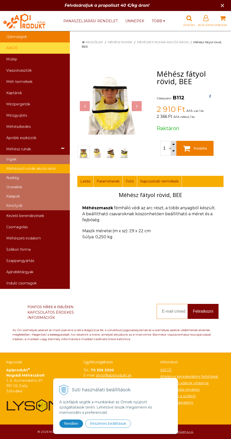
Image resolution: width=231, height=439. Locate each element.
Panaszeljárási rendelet (90, 21)
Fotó (130, 181)
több (158, 21)
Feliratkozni (203, 311)
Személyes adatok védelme (184, 383)
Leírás (85, 181)
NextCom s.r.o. (183, 432)
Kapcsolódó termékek (159, 181)
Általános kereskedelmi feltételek (189, 376)
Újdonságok (16, 36)
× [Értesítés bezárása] (222, 5)
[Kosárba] (195, 148)
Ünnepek (134, 21)
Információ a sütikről (178, 396)
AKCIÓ (12, 48)
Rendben (71, 424)
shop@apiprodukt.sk (113, 375)
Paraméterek (108, 181)
